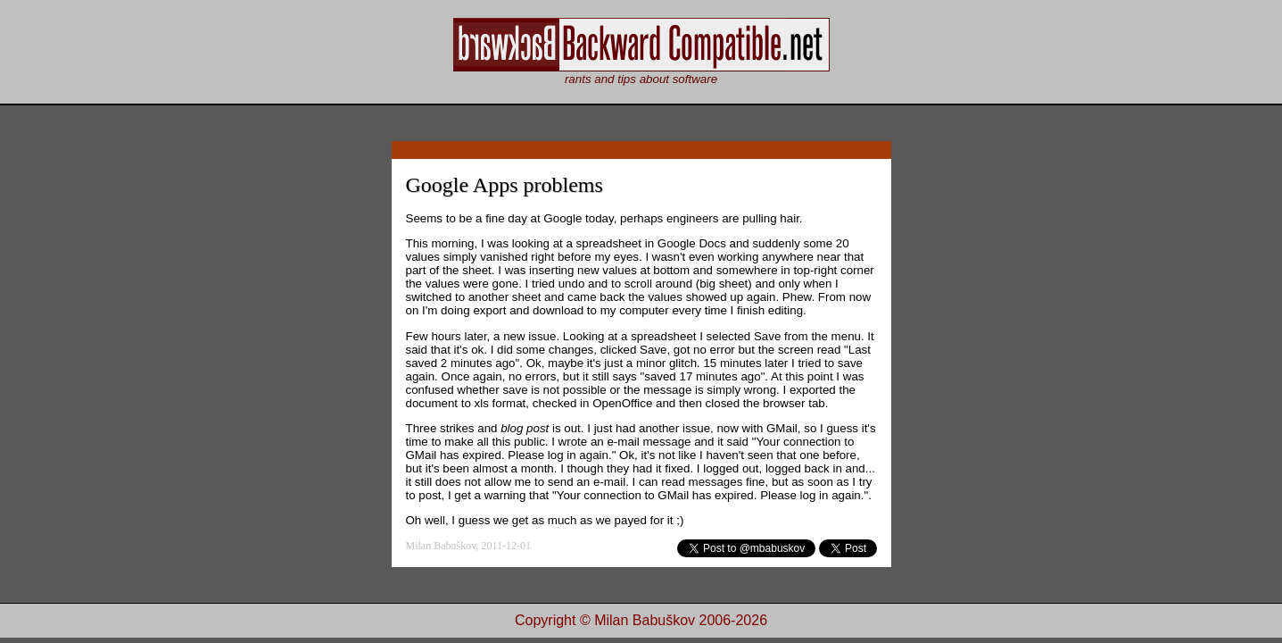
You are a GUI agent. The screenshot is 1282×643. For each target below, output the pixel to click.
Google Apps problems (504, 184)
